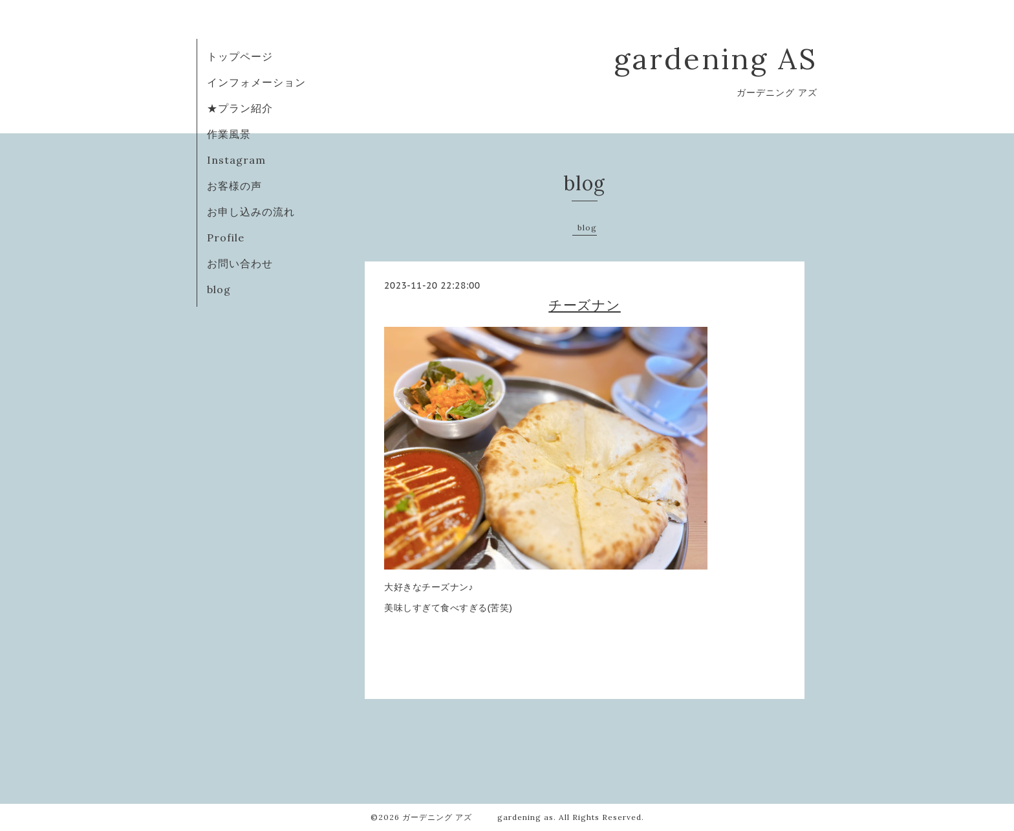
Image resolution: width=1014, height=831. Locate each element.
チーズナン (584, 305)
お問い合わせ (240, 263)
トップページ (240, 56)
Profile (225, 237)
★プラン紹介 (240, 108)
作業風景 (229, 133)
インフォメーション (256, 82)
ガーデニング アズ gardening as (478, 817)
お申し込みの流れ (251, 211)
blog (219, 289)
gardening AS (715, 58)
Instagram (236, 159)
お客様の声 (234, 185)
